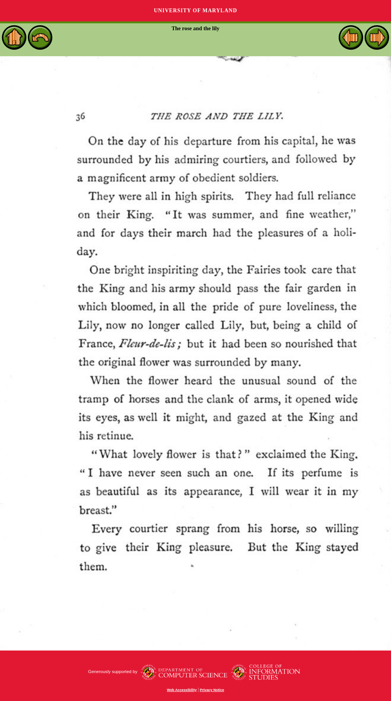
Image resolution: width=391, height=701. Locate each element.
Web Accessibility (182, 690)
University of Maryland (195, 10)
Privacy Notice (212, 690)
